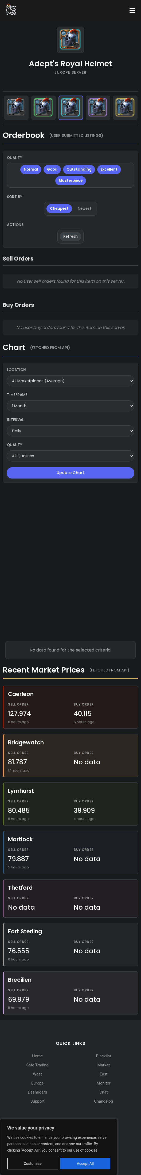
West (37, 1074)
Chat (103, 1092)
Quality (14, 157)
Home (37, 1056)
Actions (15, 224)
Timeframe (17, 394)
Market (103, 1065)
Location (16, 369)
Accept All (85, 1163)
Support (37, 1101)
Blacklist (103, 1056)
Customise (33, 1163)
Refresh (70, 236)
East (103, 1074)
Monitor (104, 1083)
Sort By (14, 196)
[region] (59, 1147)
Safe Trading (37, 1065)
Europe (37, 1083)
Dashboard (37, 1092)
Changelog (103, 1101)
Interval (15, 419)
